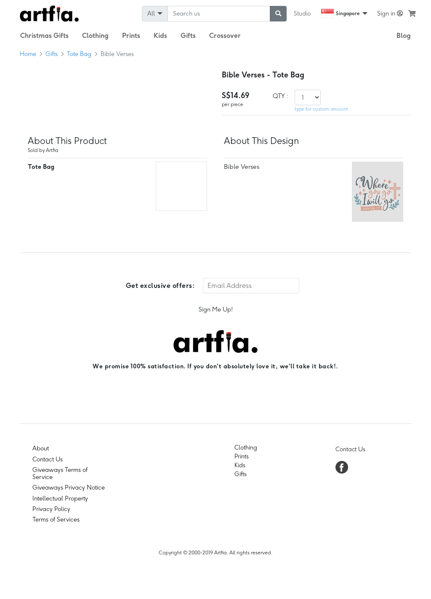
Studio (302, 13)
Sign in (390, 13)
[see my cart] (412, 13)
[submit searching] (278, 13)
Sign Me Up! (216, 309)
